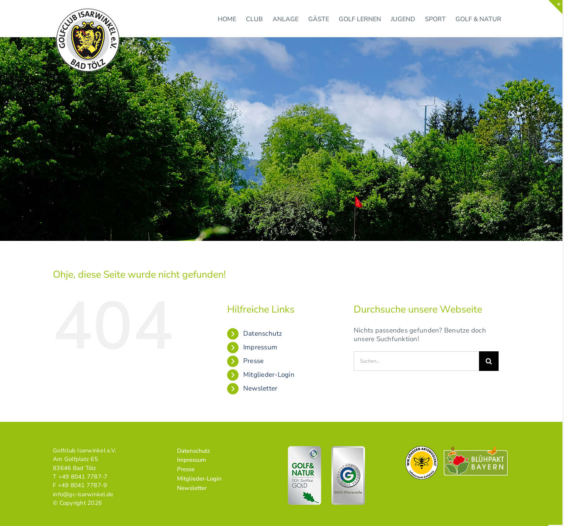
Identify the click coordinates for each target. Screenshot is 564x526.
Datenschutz (262, 333)
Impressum (260, 347)
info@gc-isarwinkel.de (83, 494)
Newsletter (260, 388)
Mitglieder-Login (269, 374)
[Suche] (489, 361)
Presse (253, 360)
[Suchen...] (416, 361)
